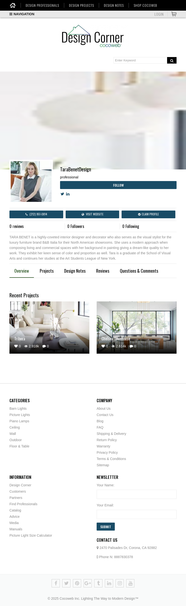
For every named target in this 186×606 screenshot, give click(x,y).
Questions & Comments (139, 271)
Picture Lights (19, 415)
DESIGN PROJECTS (81, 5)
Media (14, 523)
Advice (14, 516)
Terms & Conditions (111, 459)
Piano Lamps (19, 421)
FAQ (100, 427)
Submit (105, 526)
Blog (100, 421)
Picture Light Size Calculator (30, 535)
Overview (21, 271)
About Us (104, 408)
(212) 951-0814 (36, 214)
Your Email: (105, 505)
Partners (15, 498)
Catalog (15, 510)
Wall (12, 434)
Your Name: (105, 485)
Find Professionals (23, 504)
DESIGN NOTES (114, 5)
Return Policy (107, 440)
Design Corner (20, 485)
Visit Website (92, 214)
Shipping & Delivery (111, 434)
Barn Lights (18, 408)
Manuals (15, 529)
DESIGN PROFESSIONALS (42, 5)
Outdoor (15, 440)
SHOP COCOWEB (145, 5)
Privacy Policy (107, 452)
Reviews (102, 271)
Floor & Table (19, 446)
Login (159, 14)
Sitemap (103, 465)
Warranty (103, 446)
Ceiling (14, 427)
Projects (47, 271)
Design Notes (74, 271)
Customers (17, 491)
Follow (118, 185)
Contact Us (105, 415)
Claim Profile (148, 214)
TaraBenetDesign (75, 169)
